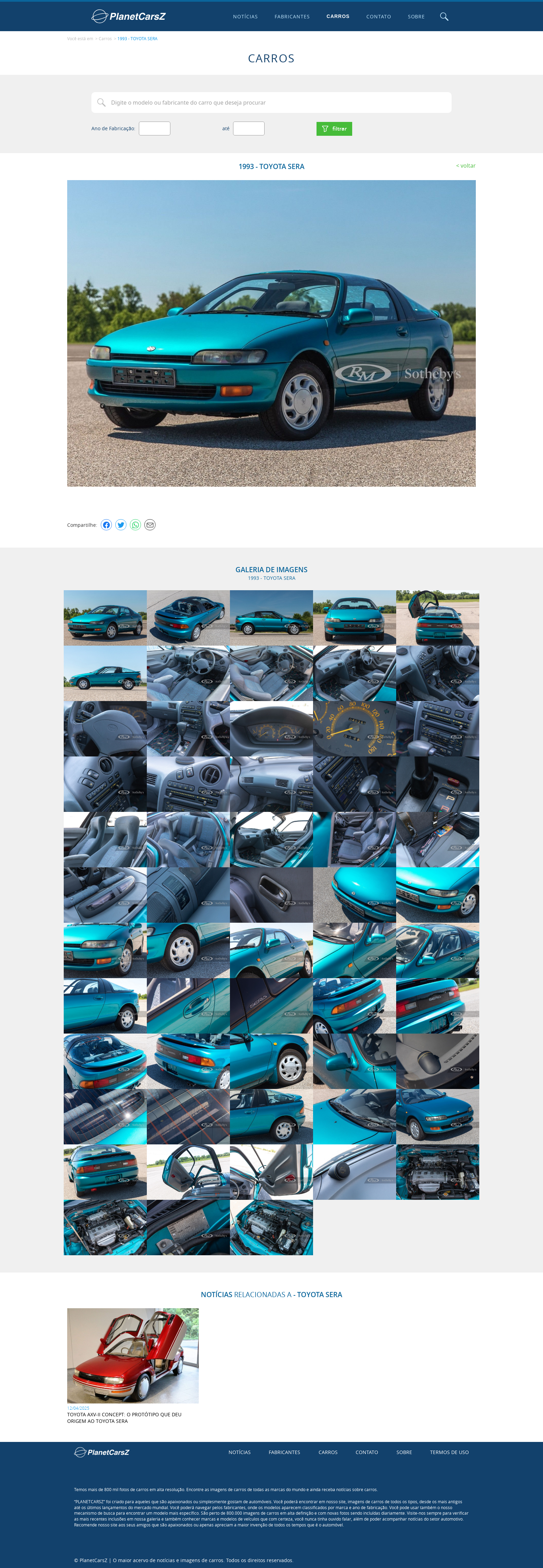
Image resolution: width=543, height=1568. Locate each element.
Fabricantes (292, 16)
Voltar (468, 164)
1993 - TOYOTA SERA (137, 38)
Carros (337, 16)
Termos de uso (449, 1451)
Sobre (416, 16)
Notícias (245, 16)
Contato (378, 16)
